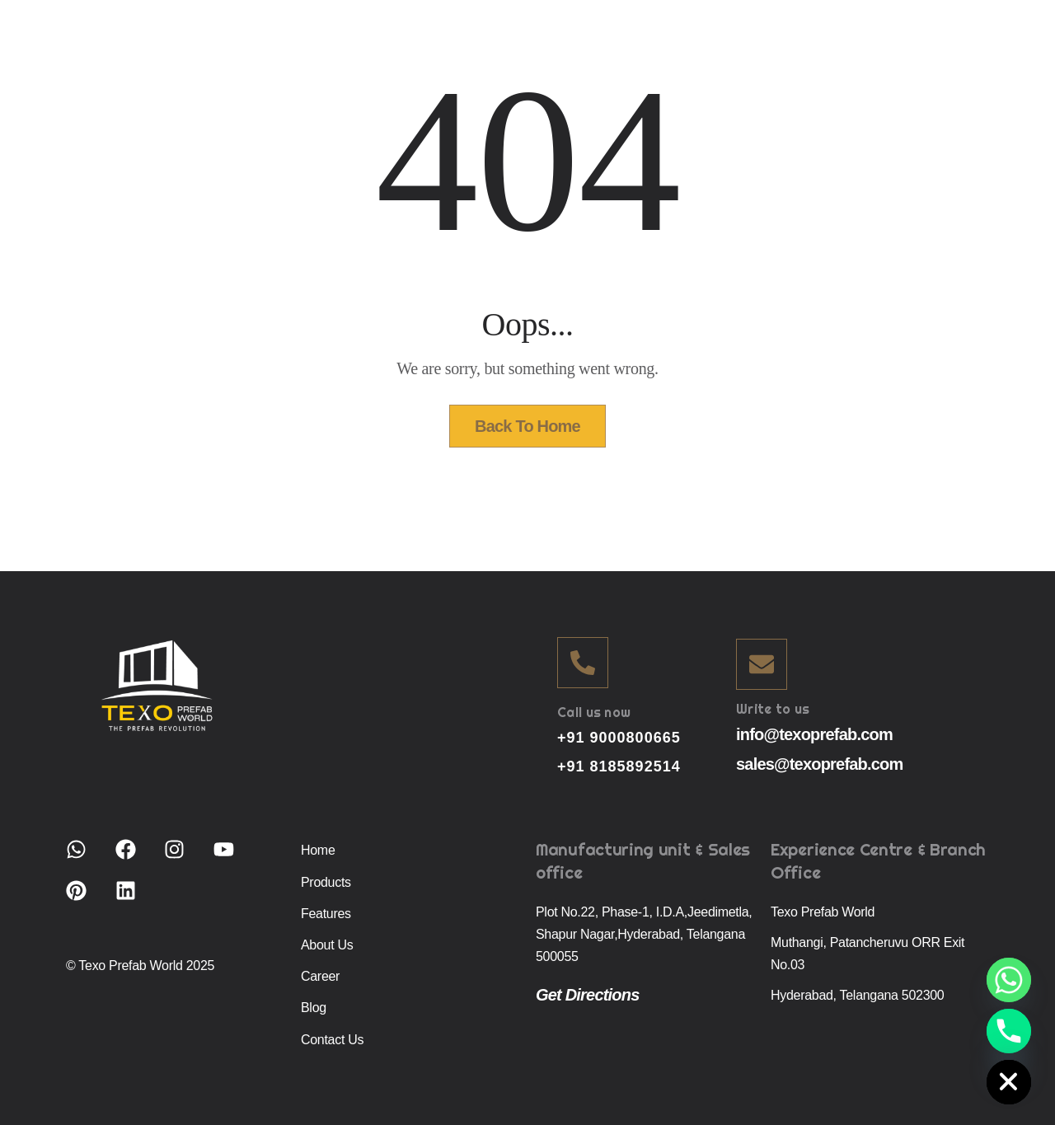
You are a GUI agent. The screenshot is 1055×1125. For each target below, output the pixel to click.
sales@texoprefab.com (819, 764)
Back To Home (527, 426)
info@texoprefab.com (814, 734)
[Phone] (1009, 1031)
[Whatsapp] (1009, 980)
